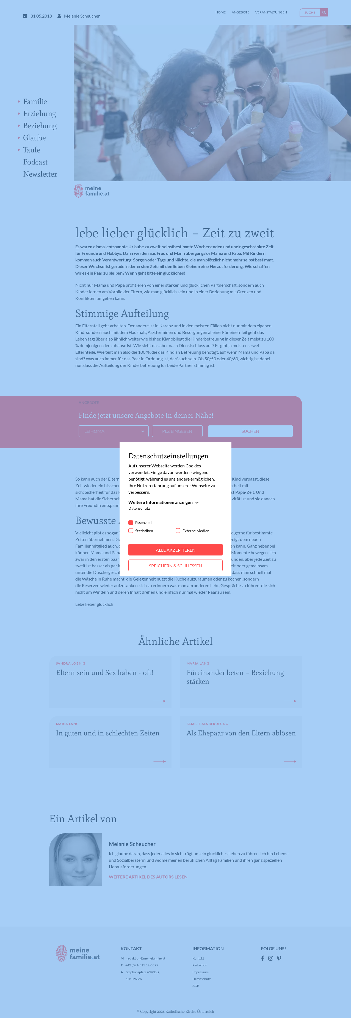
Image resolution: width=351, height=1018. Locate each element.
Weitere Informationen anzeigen (160, 501)
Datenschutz (139, 508)
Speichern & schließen (175, 565)
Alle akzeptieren (175, 549)
